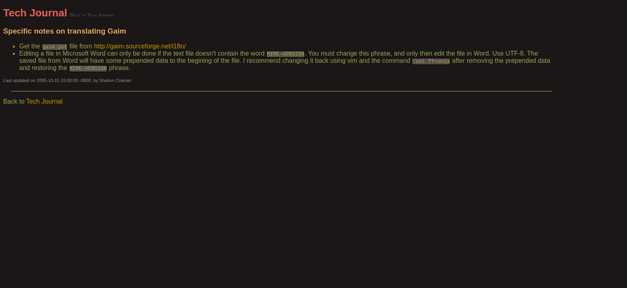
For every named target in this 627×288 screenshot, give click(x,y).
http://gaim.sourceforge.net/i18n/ (140, 46)
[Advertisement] (588, 127)
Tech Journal (35, 13)
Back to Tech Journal (92, 14)
